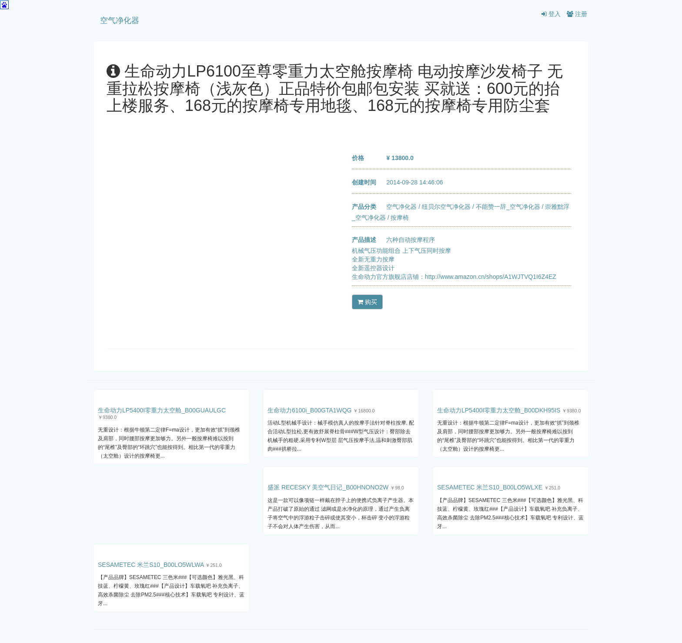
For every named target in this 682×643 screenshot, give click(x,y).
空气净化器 (119, 20)
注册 (577, 13)
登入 (551, 13)
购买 (367, 301)
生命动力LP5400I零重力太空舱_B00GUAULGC (162, 410)
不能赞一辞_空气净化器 (508, 206)
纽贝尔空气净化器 (446, 206)
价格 (358, 157)
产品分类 (364, 206)
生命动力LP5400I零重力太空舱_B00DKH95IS (498, 410)
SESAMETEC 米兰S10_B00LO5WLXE (489, 487)
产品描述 (364, 239)
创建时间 (364, 182)
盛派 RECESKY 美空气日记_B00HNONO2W (327, 487)
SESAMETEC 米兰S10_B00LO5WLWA (151, 564)
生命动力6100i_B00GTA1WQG (309, 410)
